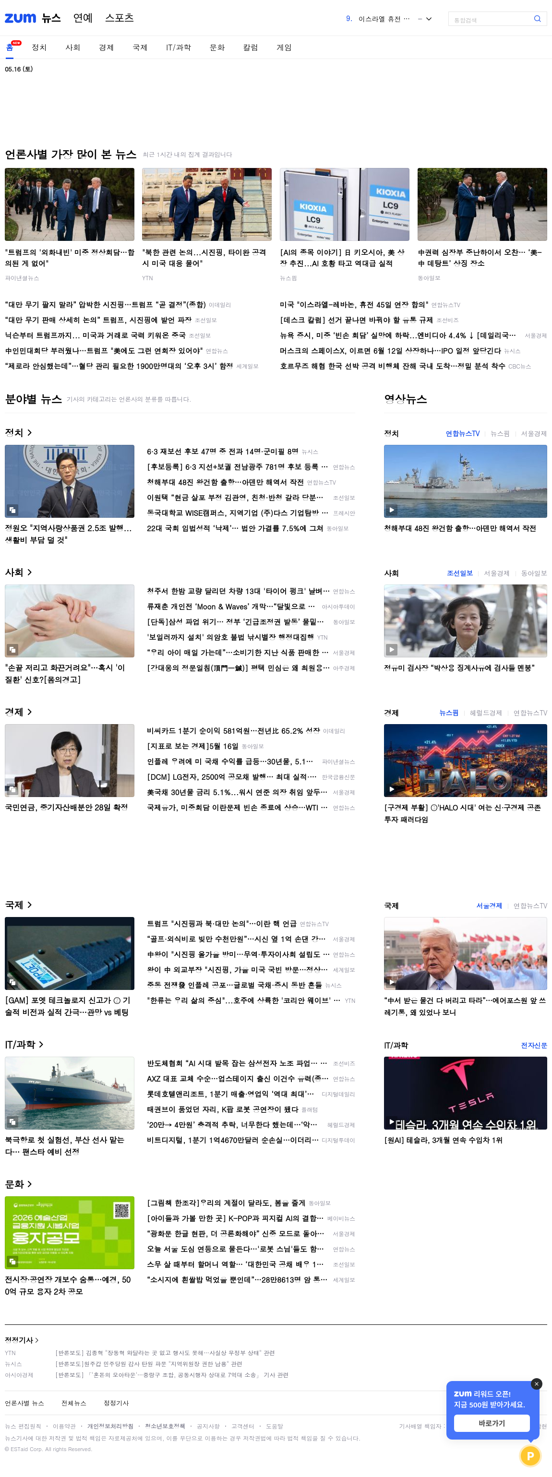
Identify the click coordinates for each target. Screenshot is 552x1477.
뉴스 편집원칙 (23, 1426)
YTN (147, 278)
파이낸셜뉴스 (22, 278)
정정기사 (19, 1340)
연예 (83, 18)
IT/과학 (178, 47)
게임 (284, 47)
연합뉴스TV (463, 433)
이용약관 (64, 1426)
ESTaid (19, 1449)
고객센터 (242, 1426)
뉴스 (51, 18)
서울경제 (534, 433)
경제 (106, 47)
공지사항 (208, 1426)
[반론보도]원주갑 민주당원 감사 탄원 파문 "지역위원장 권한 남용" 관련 (148, 1363)
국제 (140, 47)
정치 (39, 47)
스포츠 (119, 18)
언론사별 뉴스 (24, 1402)
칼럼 (250, 47)
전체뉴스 (73, 1402)
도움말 (274, 1426)
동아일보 (429, 278)
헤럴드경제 (486, 712)
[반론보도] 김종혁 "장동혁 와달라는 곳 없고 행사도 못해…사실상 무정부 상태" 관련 (165, 1352)
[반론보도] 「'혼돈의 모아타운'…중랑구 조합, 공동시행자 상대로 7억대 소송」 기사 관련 (172, 1374)
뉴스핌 (288, 278)
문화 (217, 47)
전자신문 (534, 1045)
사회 (73, 47)
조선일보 (460, 573)
